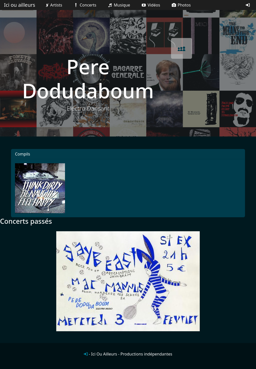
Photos (181, 5)
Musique (118, 5)
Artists (53, 5)
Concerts (84, 5)
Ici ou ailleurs (19, 5)
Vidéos (150, 5)
